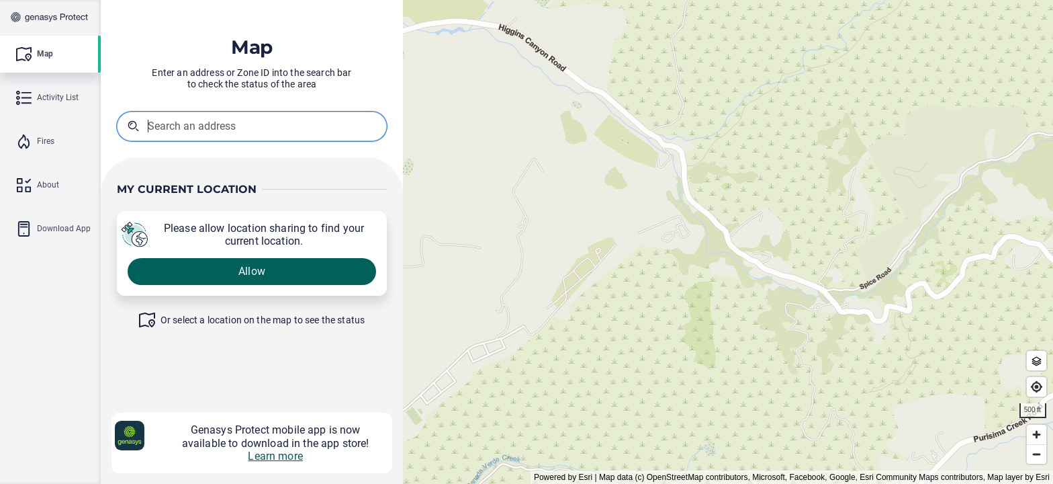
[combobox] (215, 126)
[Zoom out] (1036, 454)
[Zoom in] (1036, 434)
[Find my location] (1036, 387)
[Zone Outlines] (1036, 360)
